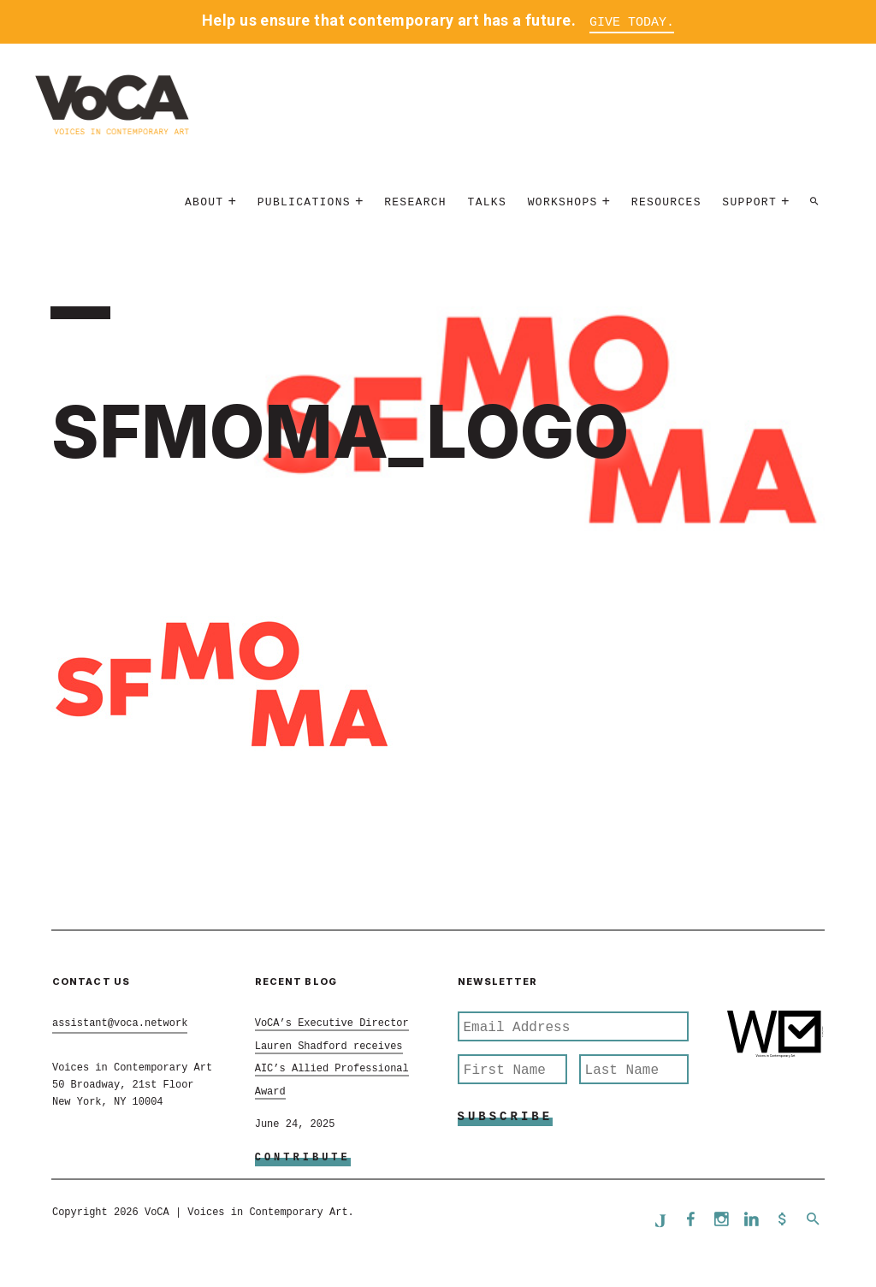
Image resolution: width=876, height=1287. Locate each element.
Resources (666, 202)
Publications (304, 202)
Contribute (303, 1158)
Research (415, 202)
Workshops (563, 202)
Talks (487, 202)
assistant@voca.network (119, 1023)
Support (749, 202)
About (204, 202)
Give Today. (631, 22)
